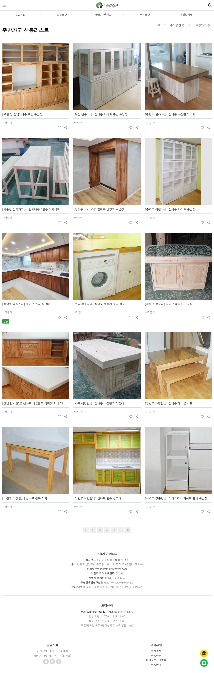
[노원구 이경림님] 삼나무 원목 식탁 (24, 498)
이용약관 (156, 655)
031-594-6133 (96, 612)
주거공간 (145, 14)
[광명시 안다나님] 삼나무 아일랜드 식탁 (170, 114)
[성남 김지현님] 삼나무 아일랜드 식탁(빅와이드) (32, 403)
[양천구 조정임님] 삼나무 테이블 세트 (169, 403)
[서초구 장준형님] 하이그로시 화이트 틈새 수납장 (176, 498)
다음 (121, 530)
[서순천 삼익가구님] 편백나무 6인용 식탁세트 (31, 209)
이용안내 (156, 664)
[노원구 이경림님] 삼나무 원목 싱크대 (97, 498)
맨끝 (128, 530)
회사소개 (156, 651)
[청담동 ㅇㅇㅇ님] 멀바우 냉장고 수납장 (98, 209)
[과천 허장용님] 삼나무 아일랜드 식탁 (169, 304)
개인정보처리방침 (156, 660)
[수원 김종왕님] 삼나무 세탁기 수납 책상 (99, 304)
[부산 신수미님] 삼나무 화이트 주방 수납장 (100, 114)
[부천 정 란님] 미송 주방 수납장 (22, 114)
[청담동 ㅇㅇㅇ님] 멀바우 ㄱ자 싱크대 (26, 304)
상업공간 (62, 14)
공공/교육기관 (103, 14)
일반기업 (20, 14)
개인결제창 (186, 14)
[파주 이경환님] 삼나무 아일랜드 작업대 (98, 403)
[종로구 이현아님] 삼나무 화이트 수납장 (170, 209)
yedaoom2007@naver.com (111, 569)
